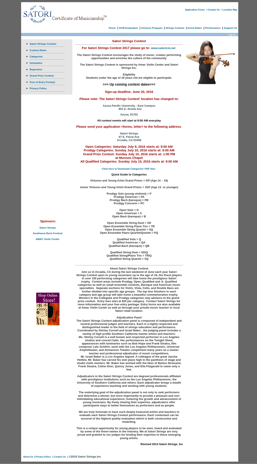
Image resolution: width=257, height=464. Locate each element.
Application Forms (195, 9)
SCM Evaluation (128, 27)
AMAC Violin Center (47, 239)
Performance (212, 27)
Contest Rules (38, 50)
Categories (36, 56)
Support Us (230, 27)
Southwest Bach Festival (47, 233)
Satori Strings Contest (43, 43)
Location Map (230, 9)
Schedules (36, 62)
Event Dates (194, 27)
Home (112, 27)
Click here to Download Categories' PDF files (129, 168)
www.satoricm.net (163, 48)
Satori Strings (47, 227)
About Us (28, 456)
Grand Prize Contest (42, 75)
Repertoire (36, 69)
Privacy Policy (38, 88)
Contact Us (214, 9)
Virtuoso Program (151, 27)
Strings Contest (174, 27)
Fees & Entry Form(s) (42, 82)
